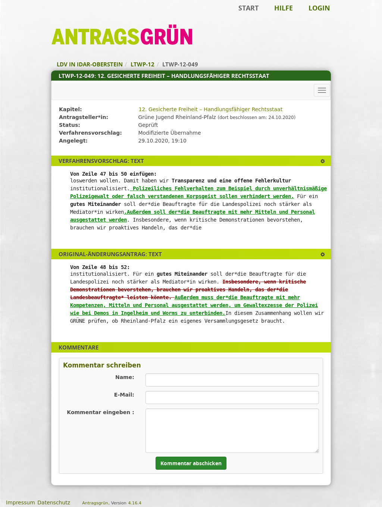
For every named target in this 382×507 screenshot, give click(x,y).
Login (319, 7)
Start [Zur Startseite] (248, 7)
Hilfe (283, 7)
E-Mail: (124, 395)
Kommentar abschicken (191, 463)
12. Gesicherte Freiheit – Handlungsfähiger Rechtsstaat (210, 109)
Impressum (20, 503)
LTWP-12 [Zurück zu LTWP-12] (142, 64)
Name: (124, 377)
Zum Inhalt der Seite (31, 17)
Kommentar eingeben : (100, 412)
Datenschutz (53, 503)
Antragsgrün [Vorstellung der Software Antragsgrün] (95, 503)
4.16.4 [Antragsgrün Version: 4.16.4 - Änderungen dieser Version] (134, 503)
